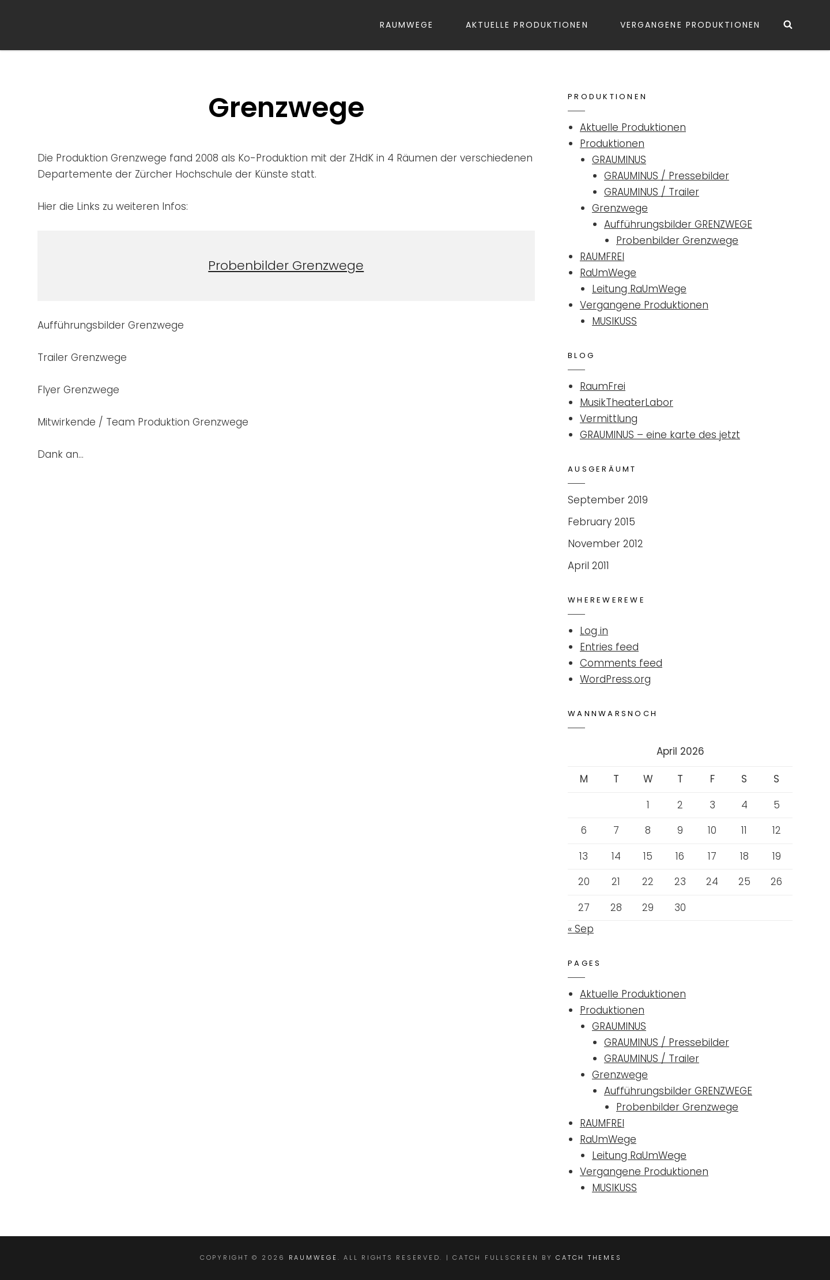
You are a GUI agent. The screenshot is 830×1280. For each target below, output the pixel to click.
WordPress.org (615, 679)
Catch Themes (588, 1257)
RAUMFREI (602, 256)
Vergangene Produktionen (690, 25)
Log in (594, 631)
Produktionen (612, 143)
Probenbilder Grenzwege (286, 265)
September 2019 (608, 500)
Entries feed (609, 647)
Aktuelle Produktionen (527, 25)
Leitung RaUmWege (639, 289)
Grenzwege (620, 208)
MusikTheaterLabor (626, 402)
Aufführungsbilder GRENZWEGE (678, 224)
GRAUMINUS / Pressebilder (666, 176)
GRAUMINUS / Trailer (651, 192)
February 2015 (601, 522)
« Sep (581, 929)
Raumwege (313, 1257)
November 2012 (605, 544)
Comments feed (621, 663)
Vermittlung (608, 419)
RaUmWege (407, 25)
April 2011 (588, 566)
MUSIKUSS (614, 321)
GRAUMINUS (619, 160)
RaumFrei (602, 386)
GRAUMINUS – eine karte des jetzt (660, 435)
